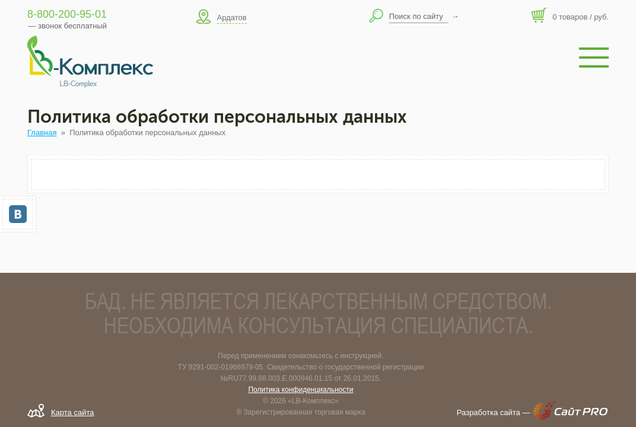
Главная (41, 132)
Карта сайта (72, 412)
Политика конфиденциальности (300, 389)
